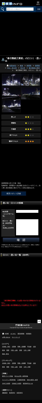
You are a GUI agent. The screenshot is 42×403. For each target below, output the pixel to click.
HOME (7, 337)
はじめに (13, 337)
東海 (3, 353)
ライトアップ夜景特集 (9, 383)
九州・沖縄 (27, 353)
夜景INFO (12, 396)
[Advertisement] (21, 33)
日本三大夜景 (6, 386)
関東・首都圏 (22, 349)
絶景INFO (20, 396)
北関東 (14, 349)
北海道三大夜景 (16, 386)
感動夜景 (5, 396)
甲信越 (29, 349)
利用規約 (28, 337)
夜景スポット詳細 (13, 193)
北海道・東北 (6, 349)
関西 (7, 353)
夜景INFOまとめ (28, 386)
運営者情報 (21, 337)
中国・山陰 (14, 353)
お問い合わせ (6, 340)
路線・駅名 (5, 357)
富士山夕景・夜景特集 (21, 379)
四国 (20, 353)
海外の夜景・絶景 (32, 383)
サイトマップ (16, 340)
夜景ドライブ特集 (7, 379)
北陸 (34, 349)
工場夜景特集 (21, 383)
